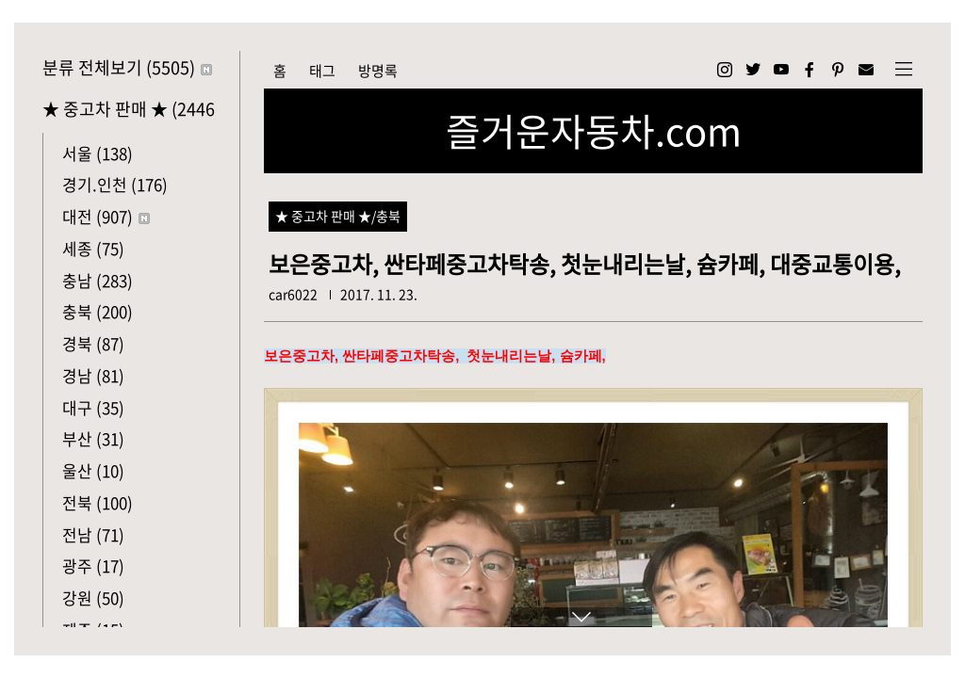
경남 (93, 375)
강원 (93, 597)
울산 (93, 470)
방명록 (378, 70)
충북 (97, 311)
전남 (93, 534)
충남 (97, 280)
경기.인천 (115, 184)
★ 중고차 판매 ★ (129, 108)
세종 (93, 248)
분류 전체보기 (127, 67)
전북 (97, 502)
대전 (106, 216)
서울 (97, 153)
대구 (93, 407)
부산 (93, 438)
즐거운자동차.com (594, 131)
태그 (322, 70)
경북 (93, 343)
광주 (93, 565)
